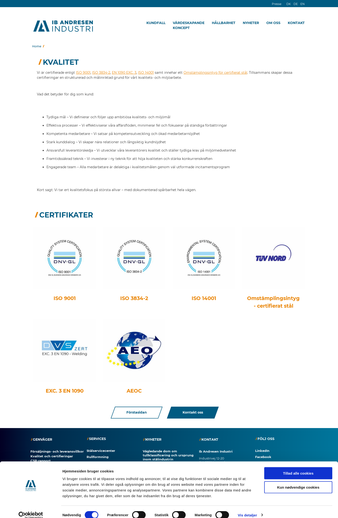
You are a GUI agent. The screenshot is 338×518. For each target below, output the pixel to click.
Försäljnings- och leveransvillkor (57, 451)
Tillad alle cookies (298, 467)
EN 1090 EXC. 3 (124, 72)
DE (295, 4)
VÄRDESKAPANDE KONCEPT (188, 25)
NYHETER (251, 23)
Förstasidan (136, 413)
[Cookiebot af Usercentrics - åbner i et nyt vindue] (31, 508)
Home (36, 46)
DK (288, 4)
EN (302, 4)
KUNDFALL (155, 23)
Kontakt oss (193, 413)
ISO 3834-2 (101, 72)
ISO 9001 (83, 72)
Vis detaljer (247, 509)
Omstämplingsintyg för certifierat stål (215, 72)
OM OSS (273, 23)
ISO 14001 (146, 72)
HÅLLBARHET (223, 23)
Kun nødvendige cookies (298, 481)
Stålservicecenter (101, 451)
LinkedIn (262, 451)
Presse (276, 4)
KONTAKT (296, 23)
